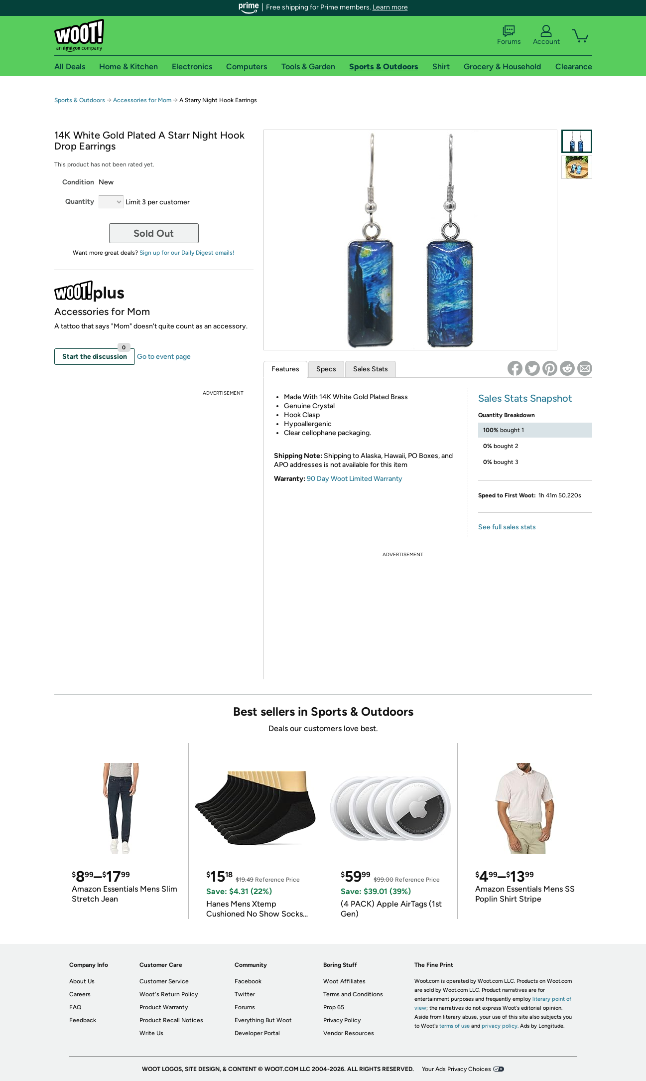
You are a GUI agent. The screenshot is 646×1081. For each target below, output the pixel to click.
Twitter (245, 994)
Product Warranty (163, 1007)
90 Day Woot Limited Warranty (354, 478)
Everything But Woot (263, 1020)
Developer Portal (257, 1033)
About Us (82, 981)
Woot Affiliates (344, 981)
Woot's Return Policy (168, 994)
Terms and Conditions (353, 994)
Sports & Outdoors (79, 100)
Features (285, 369)
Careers (80, 994)
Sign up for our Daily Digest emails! (187, 252)
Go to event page (164, 356)
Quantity (79, 201)
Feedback (82, 1020)
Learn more (390, 7)
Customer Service (164, 981)
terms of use (454, 1026)
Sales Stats (370, 369)
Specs (326, 369)
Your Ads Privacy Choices (456, 1069)
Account (546, 35)
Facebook (248, 981)
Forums (509, 35)
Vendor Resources (348, 1033)
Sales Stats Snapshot (525, 398)
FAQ (75, 1007)
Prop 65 (333, 1007)
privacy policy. (500, 1026)
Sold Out (153, 233)
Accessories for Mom (142, 100)
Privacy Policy (342, 1020)
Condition (78, 182)
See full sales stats (507, 527)
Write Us (151, 1033)
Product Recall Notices (171, 1020)
